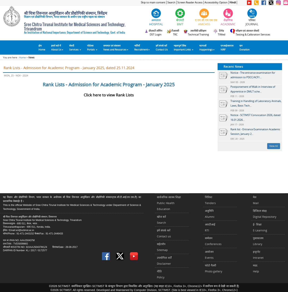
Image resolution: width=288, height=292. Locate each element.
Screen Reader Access (190, 2)
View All (273, 146)
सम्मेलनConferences (213, 241)
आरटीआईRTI (210, 227)
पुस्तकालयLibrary (258, 241)
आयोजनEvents (209, 255)
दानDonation (244, 47)
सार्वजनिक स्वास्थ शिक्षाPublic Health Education (169, 203)
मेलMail (256, 200)
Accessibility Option (216, 2)
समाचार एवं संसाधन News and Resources (115, 47)
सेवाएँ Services (75, 47)
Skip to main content (153, 2)
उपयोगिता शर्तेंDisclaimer (164, 260)
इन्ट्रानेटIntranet (258, 255)
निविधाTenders (210, 200)
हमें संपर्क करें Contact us (164, 233)
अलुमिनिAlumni (209, 214)
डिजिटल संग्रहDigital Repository (264, 214)
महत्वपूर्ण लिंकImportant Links (183, 47)
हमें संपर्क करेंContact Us (162, 47)
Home (22, 57)
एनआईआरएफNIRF (227, 47)
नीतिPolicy (160, 274)
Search (171, 2)
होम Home (41, 47)
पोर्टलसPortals (92, 47)
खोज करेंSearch (161, 219)
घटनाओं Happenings (207, 47)
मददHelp (256, 268)
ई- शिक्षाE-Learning (260, 227)
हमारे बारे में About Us (57, 47)
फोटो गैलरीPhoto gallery (213, 268)
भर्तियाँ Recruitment (142, 47)
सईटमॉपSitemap (162, 247)
